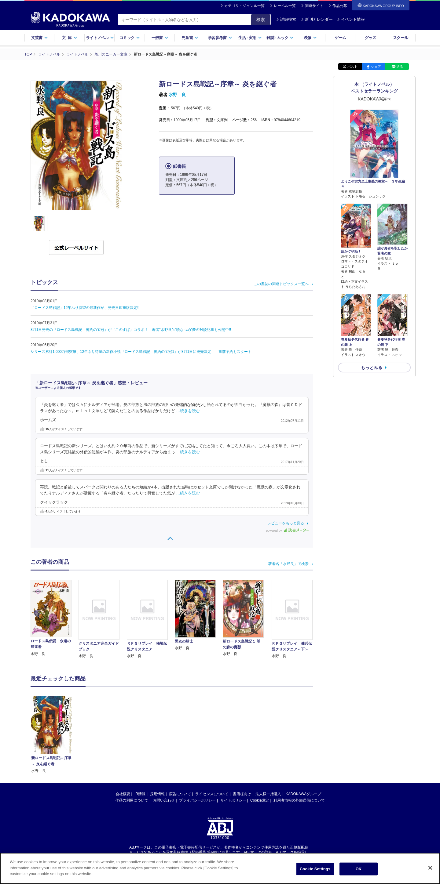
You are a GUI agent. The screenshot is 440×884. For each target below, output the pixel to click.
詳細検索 (286, 19)
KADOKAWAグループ (303, 736)
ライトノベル (100, 37)
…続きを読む (188, 411)
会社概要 (123, 736)
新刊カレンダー (317, 19)
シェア (376, 66)
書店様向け (242, 736)
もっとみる (371, 367)
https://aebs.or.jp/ (198, 799)
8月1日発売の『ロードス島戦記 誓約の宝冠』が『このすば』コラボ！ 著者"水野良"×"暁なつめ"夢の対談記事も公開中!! (131, 330)
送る (399, 66)
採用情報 (157, 736)
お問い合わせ (164, 742)
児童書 (190, 37)
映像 (310, 37)
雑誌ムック (280, 37)
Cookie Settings (315, 873)
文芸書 (39, 37)
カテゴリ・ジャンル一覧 (244, 6)
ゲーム (340, 37)
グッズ (370, 37)
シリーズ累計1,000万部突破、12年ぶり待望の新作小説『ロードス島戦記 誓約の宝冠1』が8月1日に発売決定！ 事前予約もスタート (141, 352)
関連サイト (314, 6)
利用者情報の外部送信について (299, 742)
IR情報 (139, 736)
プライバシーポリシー (197, 742)
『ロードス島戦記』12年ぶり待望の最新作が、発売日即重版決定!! (85, 308)
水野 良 (177, 94)
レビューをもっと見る (285, 523)
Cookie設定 (259, 742)
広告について (180, 736)
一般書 (160, 37)
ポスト (352, 66)
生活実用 (250, 37)
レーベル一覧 (285, 6)
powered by (287, 530)
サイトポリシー (233, 742)
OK (359, 873)
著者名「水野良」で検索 (288, 564)
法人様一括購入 (268, 736)
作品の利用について (131, 742)
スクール (400, 37)
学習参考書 (220, 37)
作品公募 (339, 6)
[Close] (430, 872)
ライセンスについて (211, 736)
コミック (129, 37)
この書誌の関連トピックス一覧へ (281, 284)
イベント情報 (351, 19)
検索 (260, 19)
